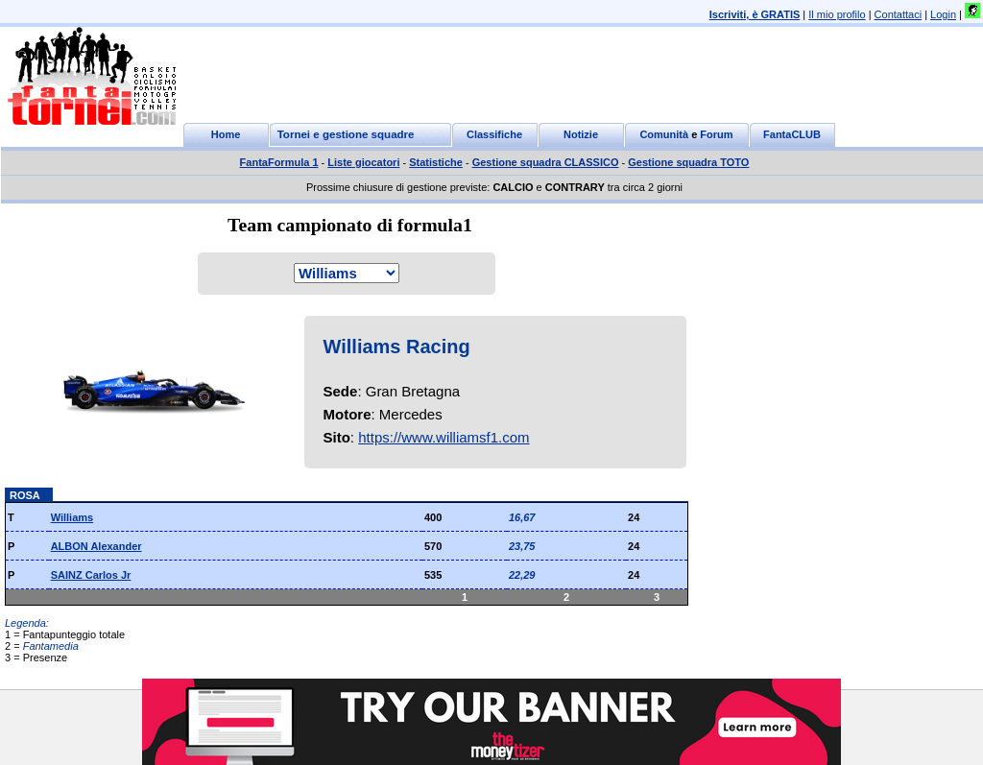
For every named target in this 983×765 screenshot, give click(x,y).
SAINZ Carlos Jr (91, 575)
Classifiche (494, 134)
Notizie (580, 134)
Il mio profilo (836, 14)
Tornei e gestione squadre (346, 134)
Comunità (663, 134)
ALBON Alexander (96, 546)
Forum (716, 134)
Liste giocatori (363, 162)
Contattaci (899, 14)
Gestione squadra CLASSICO (545, 162)
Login (943, 14)
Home (226, 134)
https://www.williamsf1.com (443, 437)
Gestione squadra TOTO (688, 162)
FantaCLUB (792, 134)
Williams (72, 517)
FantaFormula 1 (279, 162)
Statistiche (436, 162)
